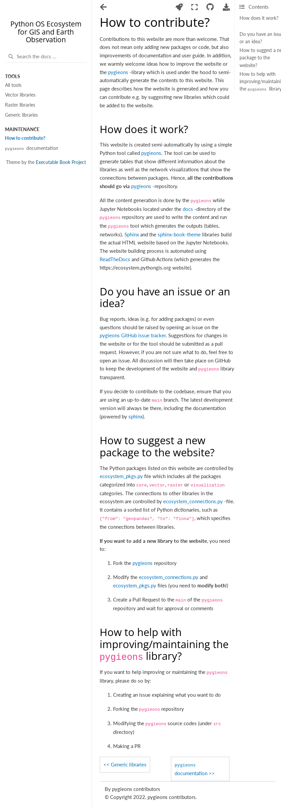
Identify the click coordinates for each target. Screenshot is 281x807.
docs (188, 209)
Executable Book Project (61, 162)
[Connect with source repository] (210, 7)
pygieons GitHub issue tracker (133, 335)
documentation (31, 148)
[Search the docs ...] (46, 57)
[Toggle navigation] (104, 7)
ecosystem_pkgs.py (121, 476)
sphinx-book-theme (179, 234)
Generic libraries (21, 115)
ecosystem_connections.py (193, 501)
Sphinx (131, 234)
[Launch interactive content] (179, 7)
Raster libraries (20, 105)
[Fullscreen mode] (194, 7)
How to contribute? (25, 138)
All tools (13, 85)
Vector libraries (20, 95)
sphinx (135, 416)
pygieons (118, 72)
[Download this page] (226, 7)
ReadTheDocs (115, 259)
